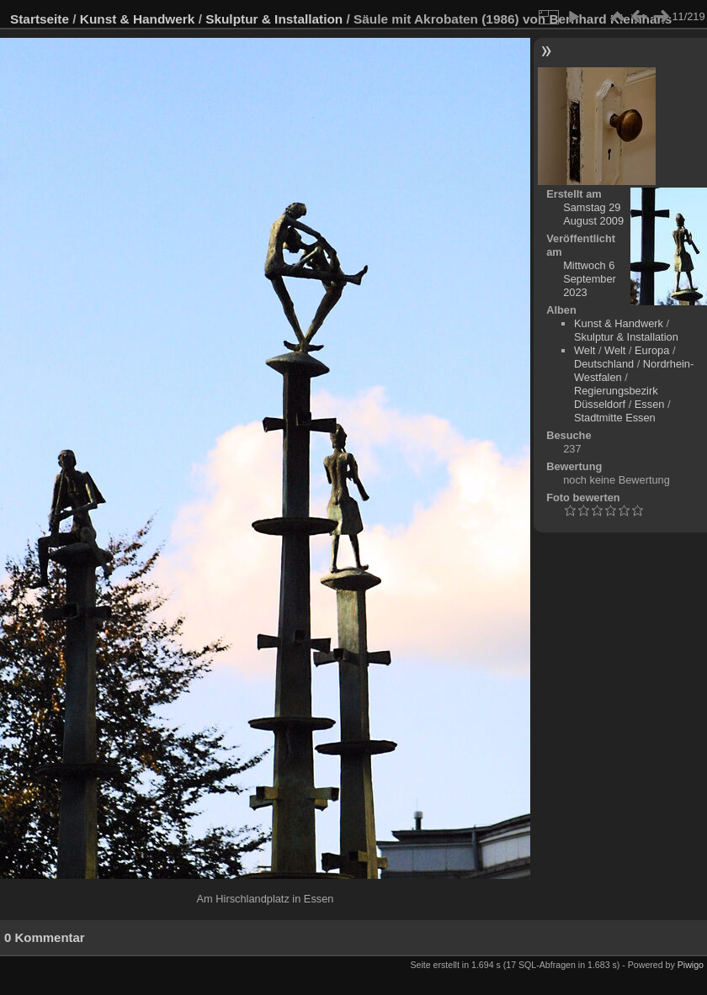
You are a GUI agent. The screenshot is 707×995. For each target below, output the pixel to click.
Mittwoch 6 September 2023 (589, 279)
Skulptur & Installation (274, 19)
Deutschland (604, 363)
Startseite (39, 19)
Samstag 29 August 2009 (593, 214)
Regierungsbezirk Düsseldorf (616, 397)
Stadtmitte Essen (615, 417)
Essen (650, 404)
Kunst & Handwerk (137, 19)
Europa (652, 350)
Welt (584, 350)
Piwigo (691, 965)
